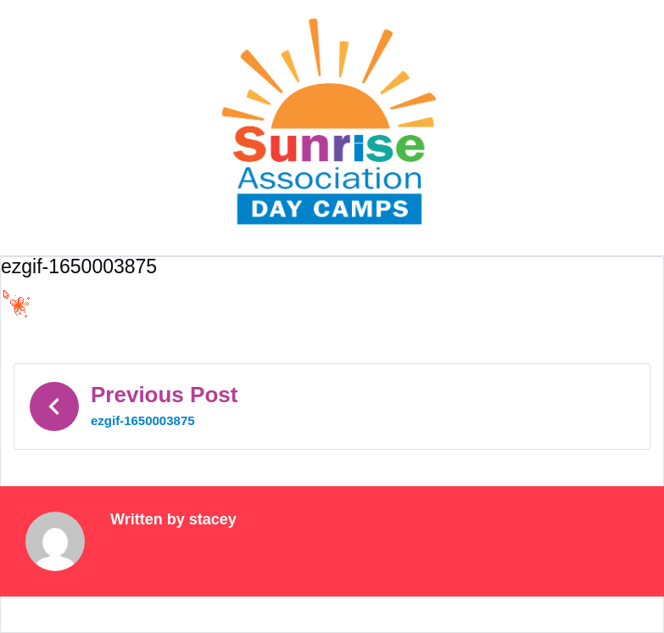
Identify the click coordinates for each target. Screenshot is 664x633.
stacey (213, 519)
